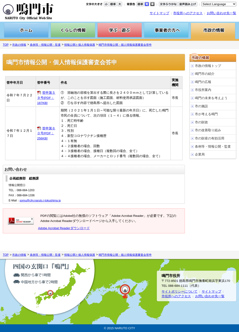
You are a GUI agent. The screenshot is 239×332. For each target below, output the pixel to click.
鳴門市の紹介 (204, 74)
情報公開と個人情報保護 (79, 44)
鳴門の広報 (203, 82)
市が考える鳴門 (206, 114)
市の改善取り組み (208, 130)
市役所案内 (203, 90)
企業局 (200, 154)
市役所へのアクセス (188, 13)
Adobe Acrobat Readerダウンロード (64, 228)
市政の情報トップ (208, 66)
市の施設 (201, 106)
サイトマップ (159, 13)
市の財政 (201, 122)
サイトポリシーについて (179, 291)
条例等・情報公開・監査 (45, 44)
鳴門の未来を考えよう (211, 98)
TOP (6, 44)
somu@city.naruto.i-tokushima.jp (40, 200)
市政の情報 (19, 44)
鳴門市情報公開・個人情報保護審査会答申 (125, 44)
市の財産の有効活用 (209, 138)
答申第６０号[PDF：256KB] (46, 133)
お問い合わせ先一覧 (221, 13)
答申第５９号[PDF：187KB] (46, 98)
